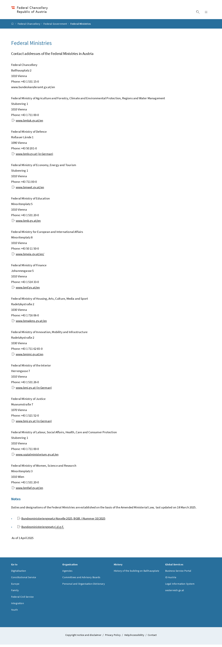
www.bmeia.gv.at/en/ (28, 256)
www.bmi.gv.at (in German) (32, 390)
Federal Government (55, 26)
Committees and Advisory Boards (81, 579)
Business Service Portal (178, 573)
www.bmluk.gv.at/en (27, 123)
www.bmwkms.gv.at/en (29, 323)
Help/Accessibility (134, 637)
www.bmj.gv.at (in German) (32, 423)
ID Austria (170, 579)
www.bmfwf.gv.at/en (27, 490)
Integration (17, 605)
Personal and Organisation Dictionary (83, 586)
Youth (14, 612)
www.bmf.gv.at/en (26, 290)
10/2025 (61, 521)
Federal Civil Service (22, 599)
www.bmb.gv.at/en (26, 223)
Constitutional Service (23, 579)
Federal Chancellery (29, 26)
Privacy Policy (113, 637)
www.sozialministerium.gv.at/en (35, 457)
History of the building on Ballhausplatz (136, 573)
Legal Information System (180, 586)
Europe (15, 586)
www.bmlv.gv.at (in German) (32, 156)
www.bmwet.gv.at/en (28, 189)
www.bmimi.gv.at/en (27, 356)
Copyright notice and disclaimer (83, 637)
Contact (152, 637)
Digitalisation (18, 573)
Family (15, 592)
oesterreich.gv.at (174, 592)
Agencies (67, 573)
